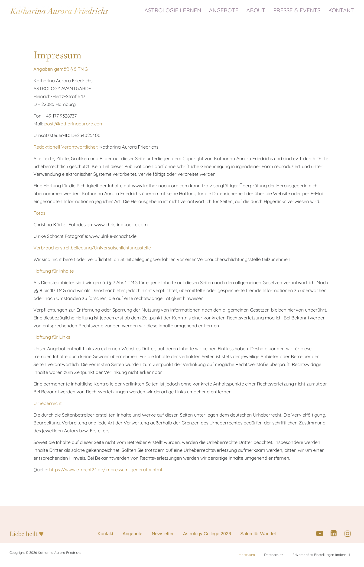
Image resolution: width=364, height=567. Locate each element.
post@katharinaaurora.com (74, 124)
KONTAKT (341, 10)
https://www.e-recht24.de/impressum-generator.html (105, 470)
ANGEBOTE (225, 10)
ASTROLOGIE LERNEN (173, 10)
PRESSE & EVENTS (298, 10)
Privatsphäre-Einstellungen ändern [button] (321, 555)
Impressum (246, 555)
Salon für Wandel (258, 534)
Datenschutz (273, 555)
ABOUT (257, 10)
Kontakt (105, 534)
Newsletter (163, 534)
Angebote (133, 534)
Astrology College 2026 (207, 534)
